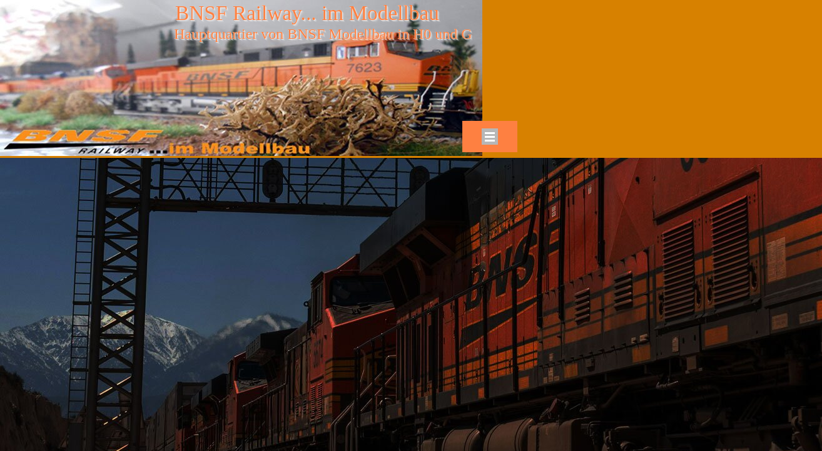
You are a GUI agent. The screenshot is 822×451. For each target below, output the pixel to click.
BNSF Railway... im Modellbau (307, 12)
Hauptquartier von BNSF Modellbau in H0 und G (323, 34)
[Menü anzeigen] (490, 136)
